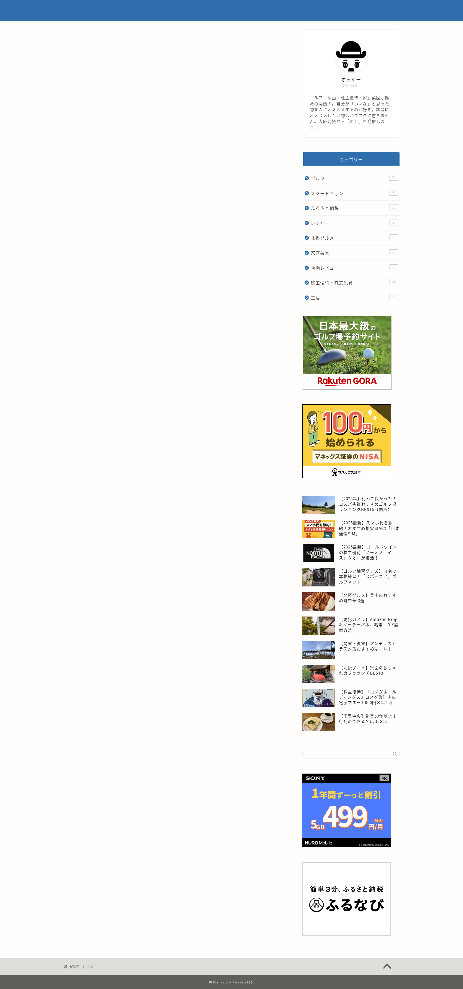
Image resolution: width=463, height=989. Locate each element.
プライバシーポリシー (325, 9)
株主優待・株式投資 (354, 282)
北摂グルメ (354, 237)
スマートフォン (354, 193)
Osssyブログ (81, 10)
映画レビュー (354, 267)
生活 (354, 297)
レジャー (354, 223)
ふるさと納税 (354, 208)
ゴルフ (354, 178)
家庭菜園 (354, 252)
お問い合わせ (370, 9)
